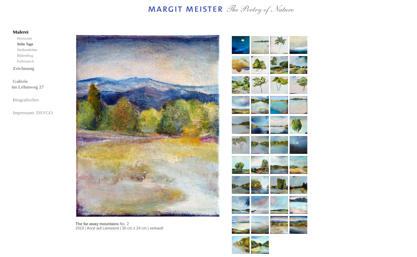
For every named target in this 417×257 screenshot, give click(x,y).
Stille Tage (26, 44)
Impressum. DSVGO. (34, 112)
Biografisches (26, 99)
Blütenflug (26, 55)
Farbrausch (26, 61)
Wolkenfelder (28, 50)
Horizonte (25, 38)
